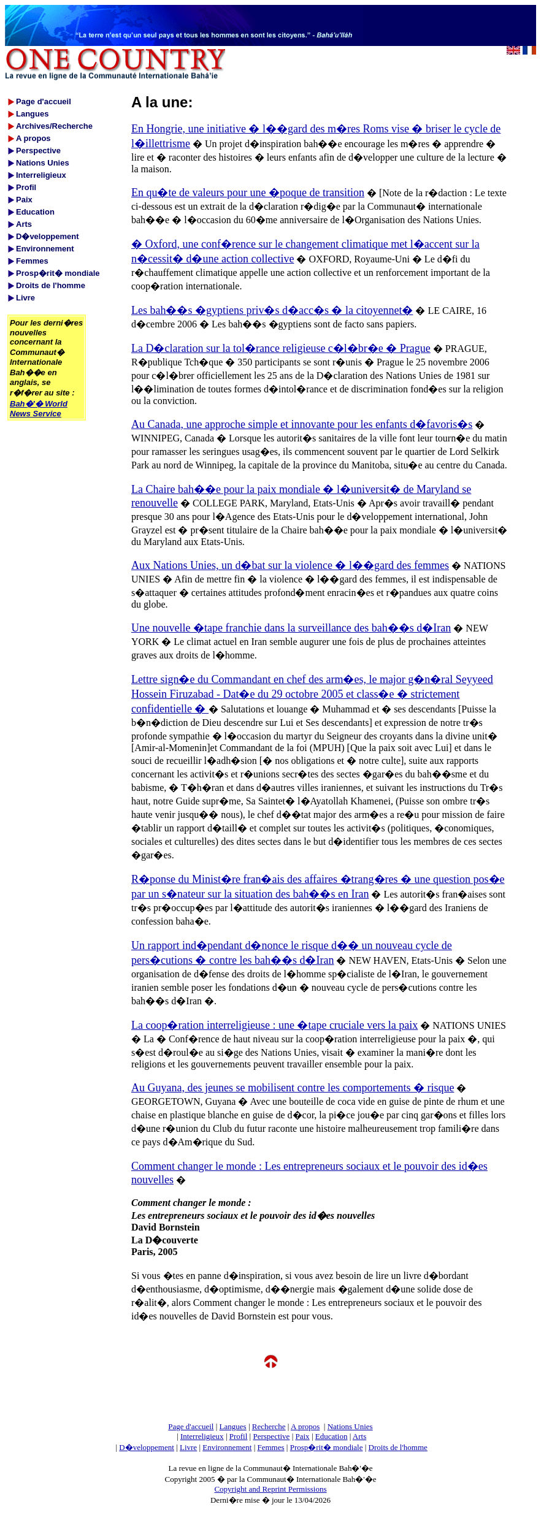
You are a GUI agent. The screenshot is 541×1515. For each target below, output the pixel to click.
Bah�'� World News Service (38, 408)
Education (331, 1436)
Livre (188, 1447)
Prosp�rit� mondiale (326, 1447)
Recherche (269, 1426)
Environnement (226, 1447)
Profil (238, 1436)
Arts (359, 1436)
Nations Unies (350, 1426)
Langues (233, 1426)
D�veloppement (146, 1447)
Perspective (271, 1436)
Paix (303, 1436)
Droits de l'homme (398, 1447)
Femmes (271, 1447)
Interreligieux (202, 1436)
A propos (305, 1426)
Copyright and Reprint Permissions (270, 1489)
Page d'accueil (190, 1426)
